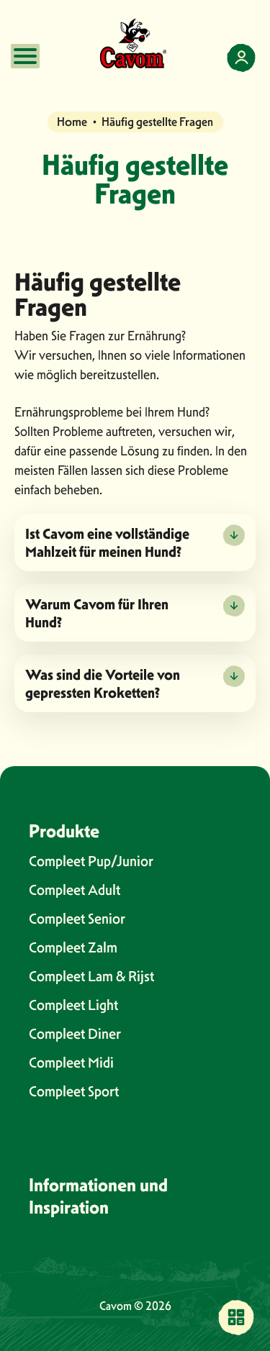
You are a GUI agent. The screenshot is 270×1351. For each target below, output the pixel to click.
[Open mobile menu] (25, 56)
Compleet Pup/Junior (91, 861)
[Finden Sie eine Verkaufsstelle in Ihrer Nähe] (236, 1317)
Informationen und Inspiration (98, 1196)
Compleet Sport (74, 1091)
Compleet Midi (71, 1062)
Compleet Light (73, 1005)
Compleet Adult (74, 890)
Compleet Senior (77, 918)
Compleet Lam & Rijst (91, 976)
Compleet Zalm (73, 947)
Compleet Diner (75, 1033)
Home (72, 121)
